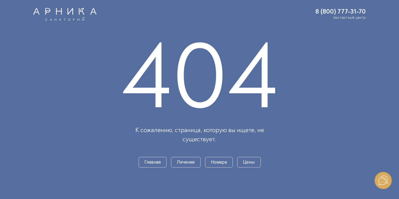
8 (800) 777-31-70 (340, 11)
